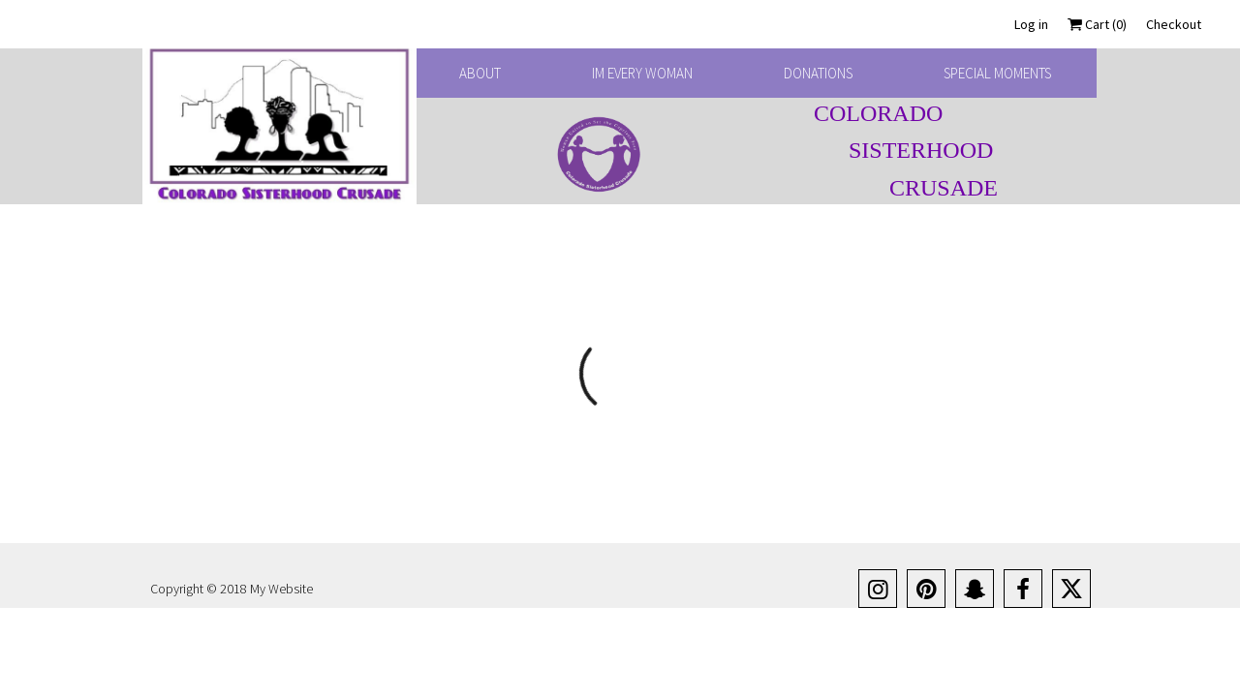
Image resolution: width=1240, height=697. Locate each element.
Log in (1031, 24)
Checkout (1173, 24)
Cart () (1097, 24)
